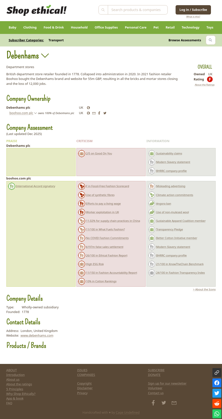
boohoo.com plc (21, 113)
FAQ (9, 403)
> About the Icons (204, 289)
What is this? (193, 16)
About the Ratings (205, 84)
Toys (210, 27)
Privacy (82, 393)
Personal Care (136, 27)
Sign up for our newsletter (167, 383)
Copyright (84, 383)
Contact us (156, 393)
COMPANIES (86, 375)
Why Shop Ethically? (21, 393)
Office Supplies (106, 27)
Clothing (30, 27)
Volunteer (155, 388)
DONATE (154, 375)
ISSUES (82, 370)
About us (13, 379)
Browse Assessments (184, 40)
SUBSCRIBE (156, 370)
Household (79, 27)
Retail (170, 27)
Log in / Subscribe (193, 9)
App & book (15, 398)
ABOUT (11, 370)
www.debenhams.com (37, 335)
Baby (12, 27)
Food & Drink (54, 27)
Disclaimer (85, 388)
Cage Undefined (128, 412)
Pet (156, 27)
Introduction (15, 375)
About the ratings (19, 384)
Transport (56, 40)
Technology (191, 27)
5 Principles (14, 389)
